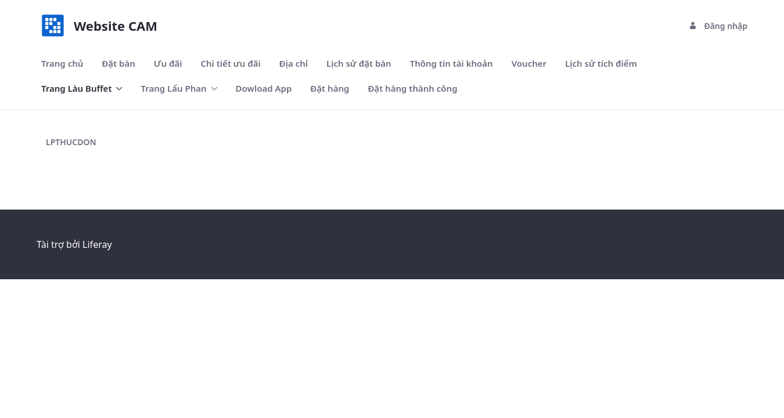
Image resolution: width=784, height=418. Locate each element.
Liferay (97, 244)
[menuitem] (62, 63)
